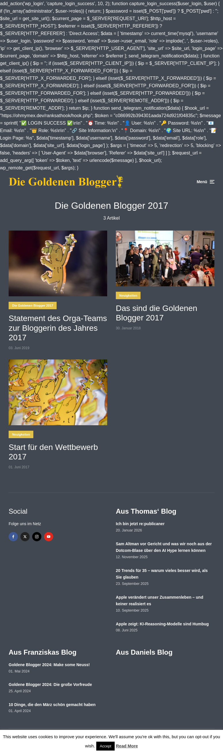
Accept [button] (105, 746)
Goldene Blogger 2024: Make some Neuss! (49, 664)
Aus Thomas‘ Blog (146, 511)
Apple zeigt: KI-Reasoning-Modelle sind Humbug (162, 624)
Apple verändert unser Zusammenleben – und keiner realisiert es (159, 600)
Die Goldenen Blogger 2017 (32, 305)
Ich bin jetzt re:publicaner (140, 523)
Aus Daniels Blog (144, 652)
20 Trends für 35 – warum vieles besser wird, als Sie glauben (162, 574)
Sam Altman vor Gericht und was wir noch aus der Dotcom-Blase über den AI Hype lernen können (164, 547)
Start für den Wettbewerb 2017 (53, 452)
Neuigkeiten (128, 295)
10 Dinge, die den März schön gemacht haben (52, 704)
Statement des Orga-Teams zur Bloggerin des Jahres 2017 (58, 328)
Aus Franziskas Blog (42, 652)
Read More (127, 745)
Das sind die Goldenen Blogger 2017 (156, 313)
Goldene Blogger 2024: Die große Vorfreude (50, 684)
